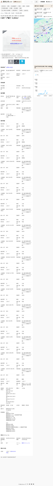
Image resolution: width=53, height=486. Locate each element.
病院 (24, 6)
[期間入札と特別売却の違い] (5, 67)
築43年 (21, 10)
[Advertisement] (16, 24)
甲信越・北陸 (7, 13)
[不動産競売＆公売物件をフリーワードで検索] (29, 2)
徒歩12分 (26, 10)
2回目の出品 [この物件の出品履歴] (9, 67)
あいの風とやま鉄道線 (6, 10)
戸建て (19, 6)
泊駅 (20, 8)
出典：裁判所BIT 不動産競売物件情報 (8, 457)
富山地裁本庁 (13, 6)
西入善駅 (16, 8)
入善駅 (11, 8)
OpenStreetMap (45, 42)
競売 (8, 6)
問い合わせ (16, 61)
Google (36, 41)
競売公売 (6, 2)
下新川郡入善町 (5, 8)
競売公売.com (22, 484)
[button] (51, 20)
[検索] (36, 2)
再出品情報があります (17, 43)
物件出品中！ (17, 1)
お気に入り (49, 1)
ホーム (2, 13)
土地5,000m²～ (15, 10)
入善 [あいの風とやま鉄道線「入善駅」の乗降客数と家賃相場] (25, 97)
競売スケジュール (26, 443)
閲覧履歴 (42, 1)
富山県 (28, 6)
